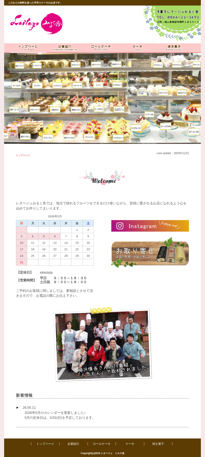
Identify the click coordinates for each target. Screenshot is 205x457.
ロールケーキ (102, 443)
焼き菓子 (158, 443)
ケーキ (130, 443)
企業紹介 (73, 443)
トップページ (45, 443)
